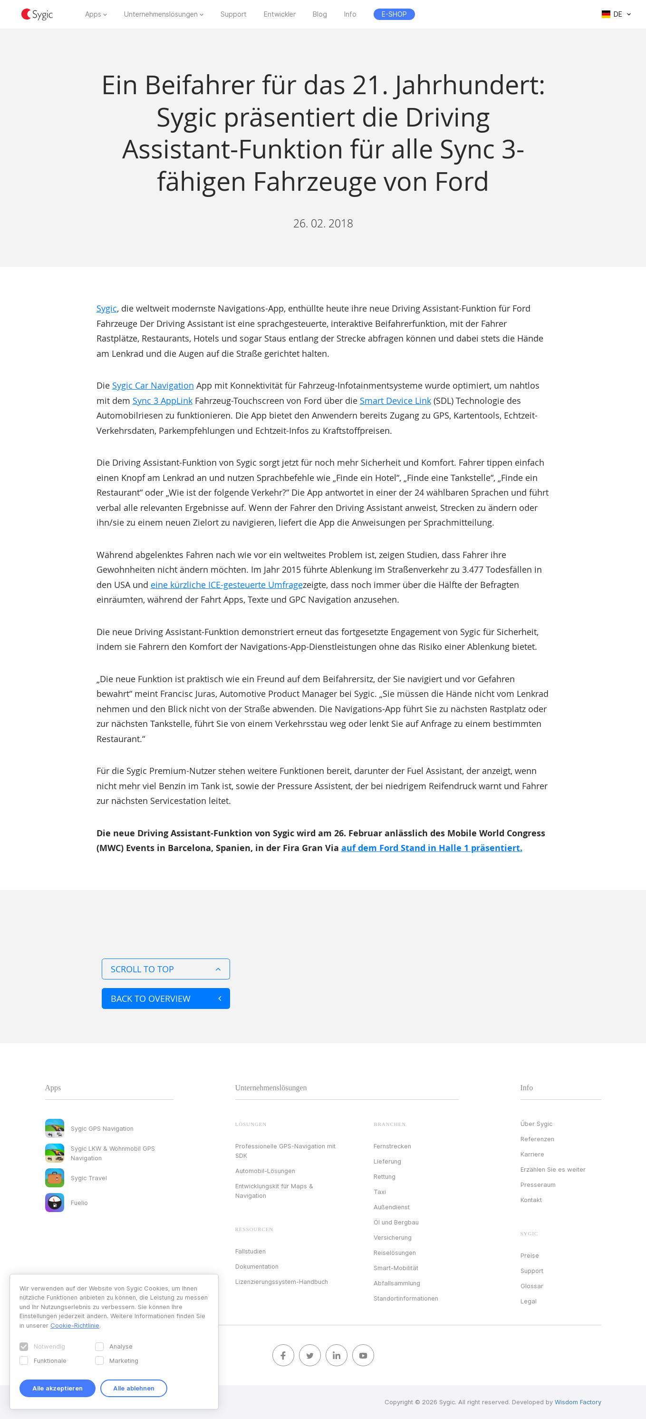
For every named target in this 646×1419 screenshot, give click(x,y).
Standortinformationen (406, 1298)
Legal (529, 1301)
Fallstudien (250, 1251)
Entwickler (280, 14)
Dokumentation (257, 1266)
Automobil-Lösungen (265, 1170)
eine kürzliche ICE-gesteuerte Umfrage (227, 584)
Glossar (532, 1286)
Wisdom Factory (578, 1402)
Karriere (532, 1154)
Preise (530, 1255)
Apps (93, 14)
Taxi (380, 1191)
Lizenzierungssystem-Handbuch (281, 1281)
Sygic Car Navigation (153, 385)
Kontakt (531, 1200)
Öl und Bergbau (396, 1222)
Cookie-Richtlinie (74, 1325)
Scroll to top (166, 969)
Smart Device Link (395, 400)
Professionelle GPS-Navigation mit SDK (285, 1150)
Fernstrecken (392, 1146)
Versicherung (393, 1237)
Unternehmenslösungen (161, 14)
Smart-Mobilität (396, 1268)
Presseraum (538, 1184)
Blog (320, 14)
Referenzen (537, 1139)
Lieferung (387, 1161)
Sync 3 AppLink (163, 400)
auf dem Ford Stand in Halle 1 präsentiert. (431, 848)
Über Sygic (536, 1123)
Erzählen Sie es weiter (553, 1169)
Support (234, 14)
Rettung (384, 1176)
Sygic (106, 308)
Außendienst (392, 1207)
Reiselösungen (395, 1252)
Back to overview (166, 998)
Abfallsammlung (397, 1283)
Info (350, 14)
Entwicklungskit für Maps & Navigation (274, 1190)
